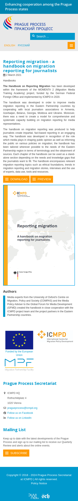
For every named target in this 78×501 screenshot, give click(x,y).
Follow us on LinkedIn (17, 417)
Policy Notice (39, 483)
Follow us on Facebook (18, 413)
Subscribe (18, 453)
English (9, 45)
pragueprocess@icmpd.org (22, 408)
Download (18, 179)
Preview (44, 179)
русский (24, 45)
